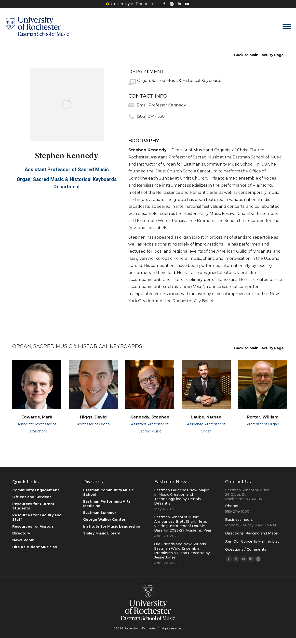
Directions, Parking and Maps (251, 533)
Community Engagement (35, 490)
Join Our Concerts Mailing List (252, 541)
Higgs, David (93, 417)
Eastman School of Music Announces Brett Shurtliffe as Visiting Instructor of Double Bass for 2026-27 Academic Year (182, 524)
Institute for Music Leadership (111, 526)
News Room (23, 540)
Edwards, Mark (36, 417)
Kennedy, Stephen (149, 417)
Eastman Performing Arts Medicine (107, 503)
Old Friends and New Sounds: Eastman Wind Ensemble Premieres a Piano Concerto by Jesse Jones (182, 551)
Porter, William (263, 417)
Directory (21, 533)
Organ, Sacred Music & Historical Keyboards (179, 80)
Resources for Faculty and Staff (37, 517)
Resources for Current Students (33, 506)
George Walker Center (104, 519)
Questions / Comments (245, 549)
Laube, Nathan (206, 417)
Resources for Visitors (33, 526)
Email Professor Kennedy (161, 105)
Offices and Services (31, 497)
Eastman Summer (99, 512)
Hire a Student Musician (34, 547)
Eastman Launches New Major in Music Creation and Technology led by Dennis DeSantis (181, 497)
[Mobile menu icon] (287, 26)
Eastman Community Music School (108, 492)
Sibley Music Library (101, 533)
